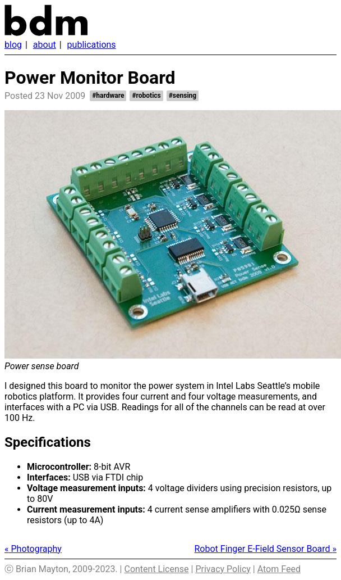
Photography (33, 548)
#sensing (182, 95)
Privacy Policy (223, 569)
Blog (13, 44)
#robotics (146, 95)
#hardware (108, 95)
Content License (156, 569)
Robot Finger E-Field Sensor (266, 548)
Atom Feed (279, 569)
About (44, 44)
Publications (91, 44)
